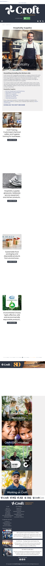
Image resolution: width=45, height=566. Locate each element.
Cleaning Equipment (11, 98)
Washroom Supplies (10, 94)
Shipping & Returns (7, 522)
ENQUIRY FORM (8, 101)
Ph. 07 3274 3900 (22, 2)
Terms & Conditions (7, 525)
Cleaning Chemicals (10, 96)
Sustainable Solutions (19, 516)
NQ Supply (7, 512)
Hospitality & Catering (19, 514)
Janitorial (19, 512)
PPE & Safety (19, 515)
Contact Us (7, 521)
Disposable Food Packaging (13, 92)
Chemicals (18, 510)
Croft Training (8, 510)
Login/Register (18, 18)
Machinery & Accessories (18, 511)
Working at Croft (7, 516)
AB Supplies (7, 514)
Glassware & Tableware (11, 95)
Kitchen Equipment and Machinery (15, 91)
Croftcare (8, 511)
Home (3, 24)
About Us (8, 508)
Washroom (18, 508)
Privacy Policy (7, 524)
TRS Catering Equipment (7, 515)
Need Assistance (3, 1)
